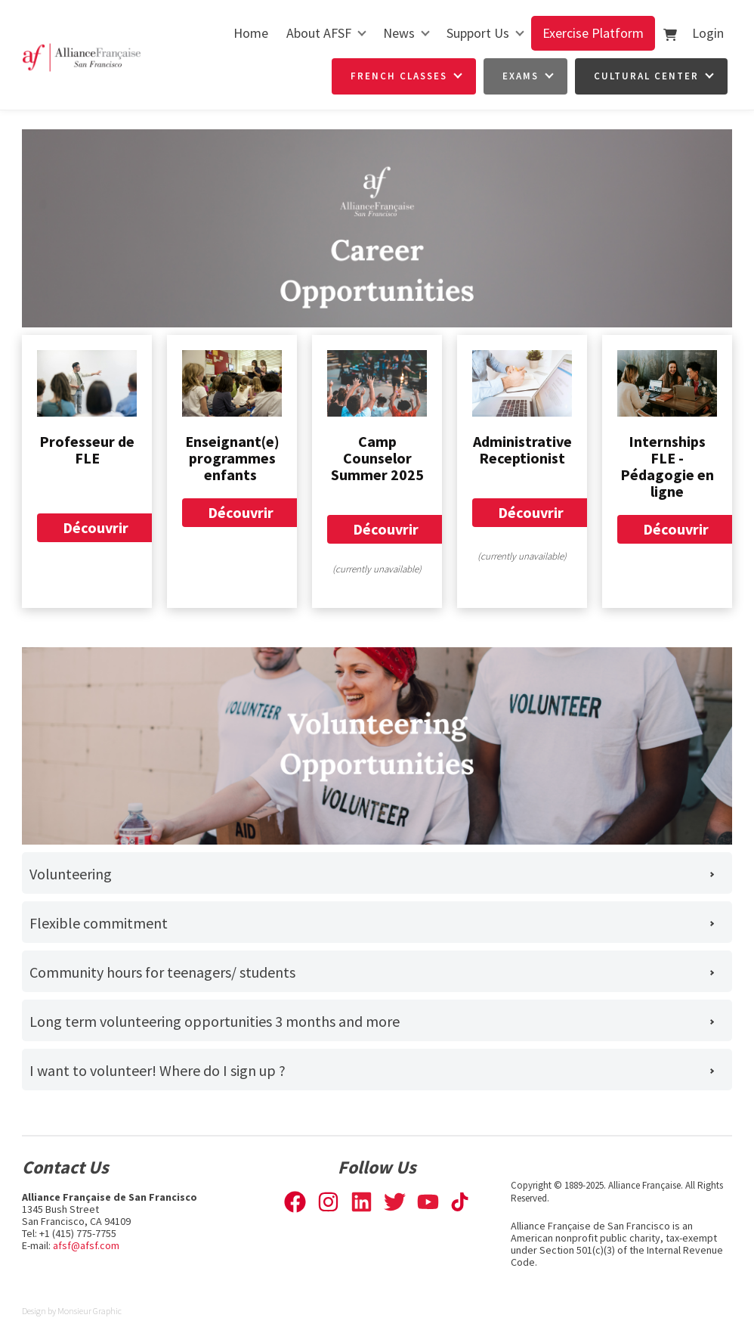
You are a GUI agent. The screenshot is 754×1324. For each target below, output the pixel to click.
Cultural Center (646, 76)
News (399, 33)
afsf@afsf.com (86, 1245)
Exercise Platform (593, 33)
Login (708, 33)
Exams (520, 76)
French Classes (399, 76)
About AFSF (318, 33)
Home (250, 33)
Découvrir (95, 522)
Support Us (478, 33)
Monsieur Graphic (89, 1310)
